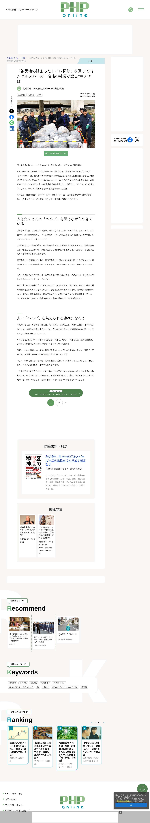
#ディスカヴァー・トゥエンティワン (64, 687)
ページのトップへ (142, 783)
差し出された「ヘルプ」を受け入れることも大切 (56, 392)
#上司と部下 (45, 683)
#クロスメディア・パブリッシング (21, 687)
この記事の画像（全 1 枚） (57, 153)
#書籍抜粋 (12, 683)
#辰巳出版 (33, 683)
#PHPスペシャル (59, 683)
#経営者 (31, 95)
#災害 (39, 95)
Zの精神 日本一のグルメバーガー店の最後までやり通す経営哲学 (66, 460)
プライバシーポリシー (124, 801)
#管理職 (84, 687)
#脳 (37, 687)
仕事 (90, 61)
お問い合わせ (11, 799)
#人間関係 (23, 683)
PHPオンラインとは (13, 794)
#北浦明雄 (21, 95)
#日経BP (46, 687)
